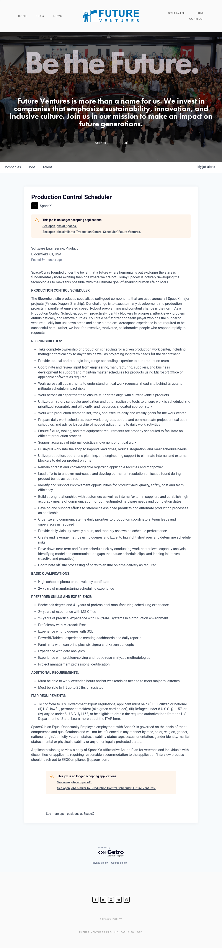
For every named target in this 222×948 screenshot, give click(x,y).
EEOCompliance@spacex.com (85, 762)
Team (40, 17)
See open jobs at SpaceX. (59, 228)
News (57, 17)
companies (12, 170)
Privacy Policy (111, 919)
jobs (32, 170)
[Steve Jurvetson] (95, 900)
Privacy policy (100, 862)
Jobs (176, 17)
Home (22, 17)
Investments (153, 17)
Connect (196, 17)
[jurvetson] (111, 900)
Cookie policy (119, 862)
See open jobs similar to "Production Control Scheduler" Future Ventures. (91, 234)
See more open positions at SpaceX (70, 816)
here (116, 721)
